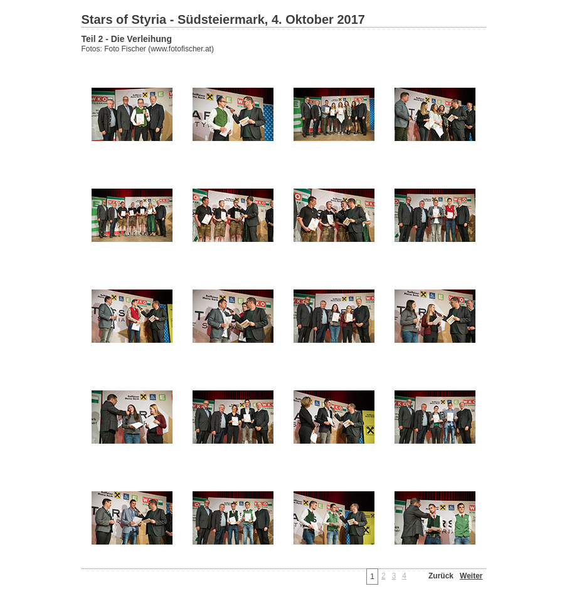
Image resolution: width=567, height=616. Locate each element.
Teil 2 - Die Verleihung (127, 39)
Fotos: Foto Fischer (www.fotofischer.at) (148, 48)
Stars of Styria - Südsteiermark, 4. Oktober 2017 (223, 19)
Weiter (471, 576)
